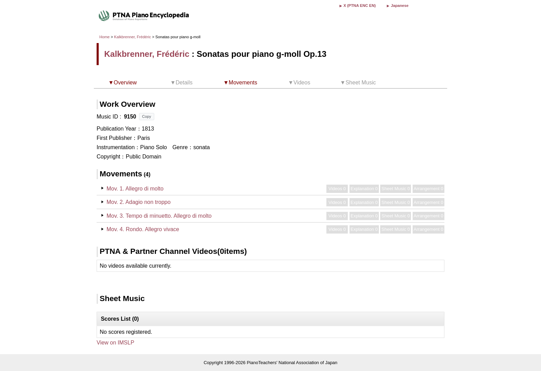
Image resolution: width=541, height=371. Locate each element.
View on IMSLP (115, 343)
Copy (146, 116)
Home (104, 37)
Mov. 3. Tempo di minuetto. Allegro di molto (159, 216)
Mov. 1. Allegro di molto (135, 189)
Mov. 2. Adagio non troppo (139, 202)
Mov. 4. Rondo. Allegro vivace (143, 229)
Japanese (400, 5)
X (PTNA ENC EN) (360, 5)
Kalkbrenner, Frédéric (132, 37)
